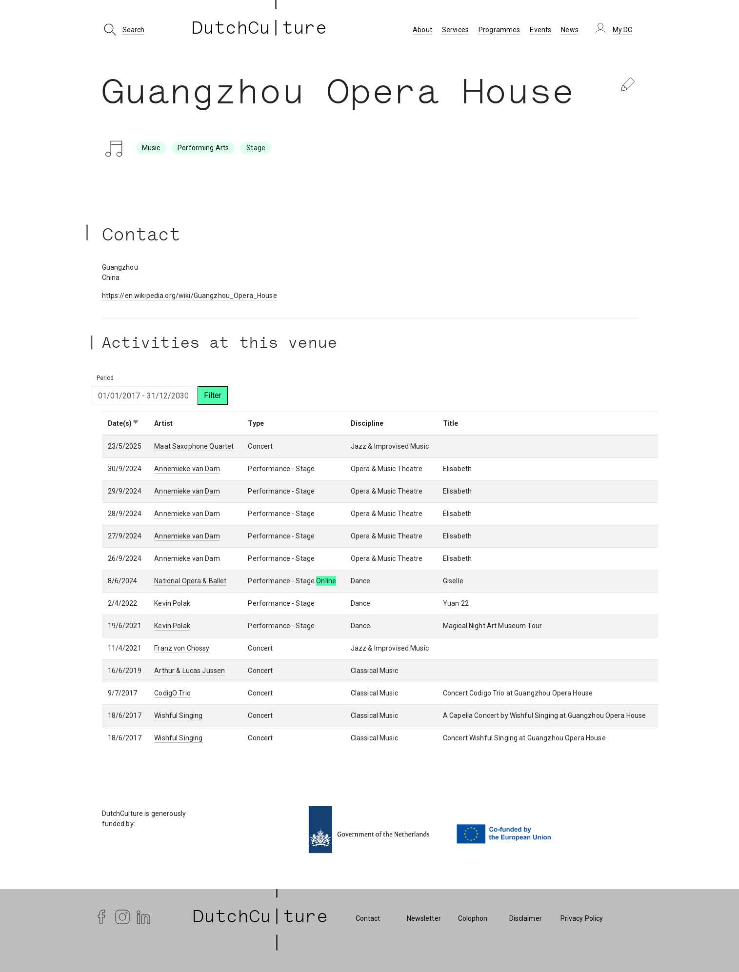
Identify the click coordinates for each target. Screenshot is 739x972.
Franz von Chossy (181, 648)
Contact (368, 918)
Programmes (499, 30)
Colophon (473, 918)
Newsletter (424, 918)
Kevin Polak (172, 603)
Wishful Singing (178, 715)
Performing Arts (203, 148)
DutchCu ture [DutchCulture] (259, 30)
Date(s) (124, 423)
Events (540, 30)
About (422, 30)
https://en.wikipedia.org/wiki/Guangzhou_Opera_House (189, 295)
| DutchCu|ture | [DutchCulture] (260, 918)
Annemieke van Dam (187, 469)
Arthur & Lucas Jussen (189, 670)
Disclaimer (525, 918)
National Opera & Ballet (190, 581)
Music (151, 148)
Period (105, 378)
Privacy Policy (581, 918)
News (570, 30)
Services (455, 30)
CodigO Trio (172, 693)
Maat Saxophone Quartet (194, 446)
